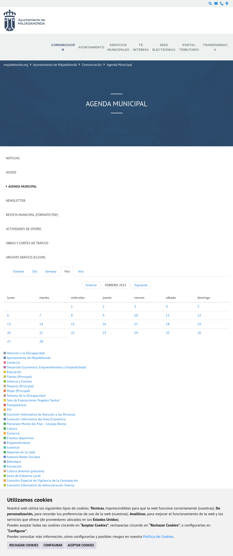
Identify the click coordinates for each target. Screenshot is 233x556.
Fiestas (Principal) (18, 377)
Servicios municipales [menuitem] (118, 47)
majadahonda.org (16, 65)
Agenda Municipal (22, 186)
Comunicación (92, 65)
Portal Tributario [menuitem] (189, 47)
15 (73, 324)
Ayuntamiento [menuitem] (91, 47)
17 (136, 324)
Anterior (91, 285)
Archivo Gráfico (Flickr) (25, 257)
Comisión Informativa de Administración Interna (39, 485)
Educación (12, 372)
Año (81, 271)
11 (167, 315)
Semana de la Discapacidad (24, 395)
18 (167, 324)
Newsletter (15, 200)
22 (73, 333)
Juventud (11, 447)
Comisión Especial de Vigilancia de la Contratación (41, 480)
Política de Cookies (158, 536)
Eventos (18, 271)
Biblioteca (12, 461)
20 (9, 333)
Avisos (11, 172)
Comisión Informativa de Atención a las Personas (39, 414)
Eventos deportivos (19, 438)
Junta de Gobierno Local (22, 476)
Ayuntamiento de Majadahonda (55, 65)
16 (104, 324)
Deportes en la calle (19, 452)
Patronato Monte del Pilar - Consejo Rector (35, 424)
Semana (50, 271)
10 (136, 315)
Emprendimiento (17, 443)
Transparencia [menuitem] (215, 47)
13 (9, 324)
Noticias (13, 158)
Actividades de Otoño (23, 229)
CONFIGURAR (53, 545)
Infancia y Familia (18, 381)
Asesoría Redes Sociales (22, 457)
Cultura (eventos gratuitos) (24, 471)
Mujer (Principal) (17, 391)
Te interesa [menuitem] (141, 47)
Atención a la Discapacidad (24, 353)
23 (104, 333)
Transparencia (15, 405)
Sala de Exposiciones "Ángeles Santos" (32, 400)
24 (136, 333)
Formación (13, 466)
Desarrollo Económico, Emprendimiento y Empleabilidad (45, 367)
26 (199, 333)
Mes (67, 271)
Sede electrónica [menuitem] (163, 47)
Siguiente (140, 285)
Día (34, 271)
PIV (8, 410)
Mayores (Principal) (19, 386)
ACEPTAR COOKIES (81, 545)
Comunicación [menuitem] (63, 47)
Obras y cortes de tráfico (27, 243)
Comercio (12, 362)
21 (41, 333)
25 (167, 333)
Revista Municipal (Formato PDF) (32, 215)
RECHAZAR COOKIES (23, 545)
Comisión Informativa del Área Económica (35, 419)
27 (9, 341)
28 (41, 341)
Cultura (10, 428)
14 (41, 324)
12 (199, 315)
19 (199, 324)
